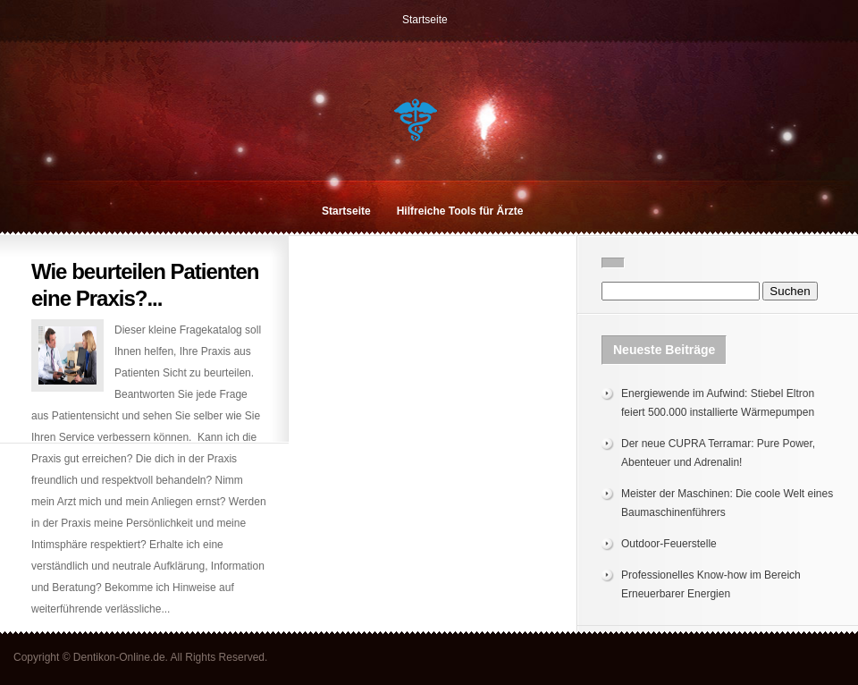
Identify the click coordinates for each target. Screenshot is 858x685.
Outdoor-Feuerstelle (669, 543)
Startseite (425, 19)
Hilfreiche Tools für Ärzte (460, 211)
